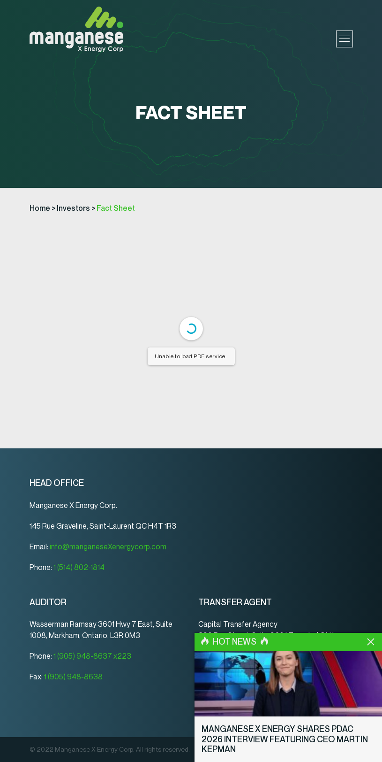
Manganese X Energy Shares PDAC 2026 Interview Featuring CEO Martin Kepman (285, 739)
